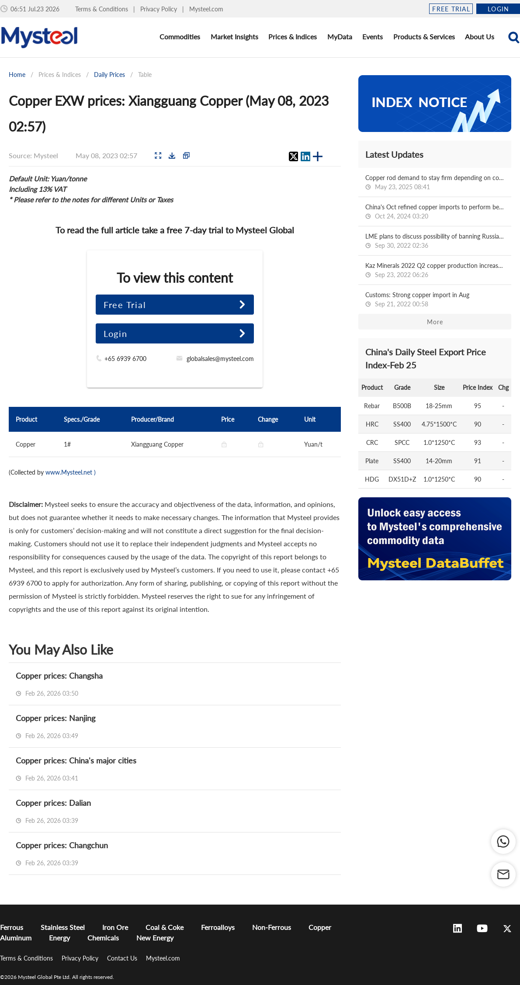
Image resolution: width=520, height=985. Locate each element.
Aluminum (15, 937)
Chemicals (103, 937)
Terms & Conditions (102, 9)
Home (17, 74)
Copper (320, 927)
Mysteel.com (206, 9)
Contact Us (123, 958)
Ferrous (11, 927)
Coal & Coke (165, 927)
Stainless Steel (63, 927)
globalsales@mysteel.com (220, 358)
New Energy (154, 937)
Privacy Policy (159, 9)
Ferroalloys (218, 927)
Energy (59, 937)
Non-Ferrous (271, 927)
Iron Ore (115, 927)
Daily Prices (109, 74)
